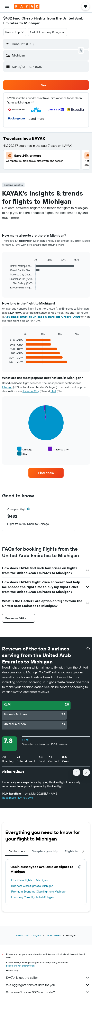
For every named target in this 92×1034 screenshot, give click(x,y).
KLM (25, 740)
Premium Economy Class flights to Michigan (38, 891)
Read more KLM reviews (17, 797)
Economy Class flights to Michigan (32, 897)
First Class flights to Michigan (29, 880)
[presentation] (32, 101)
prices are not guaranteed (20, 965)
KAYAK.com (22, 935)
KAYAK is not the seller (48, 977)
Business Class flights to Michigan (32, 886)
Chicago (7, 387)
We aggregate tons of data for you (48, 984)
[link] (46, 473)
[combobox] (14, 32)
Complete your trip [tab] (45, 851)
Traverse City (30, 391)
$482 (7, 18)
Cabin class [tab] (17, 851)
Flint (53, 391)
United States (53, 935)
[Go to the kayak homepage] (26, 6)
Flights (37, 935)
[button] (6, 6)
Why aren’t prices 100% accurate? (48, 992)
